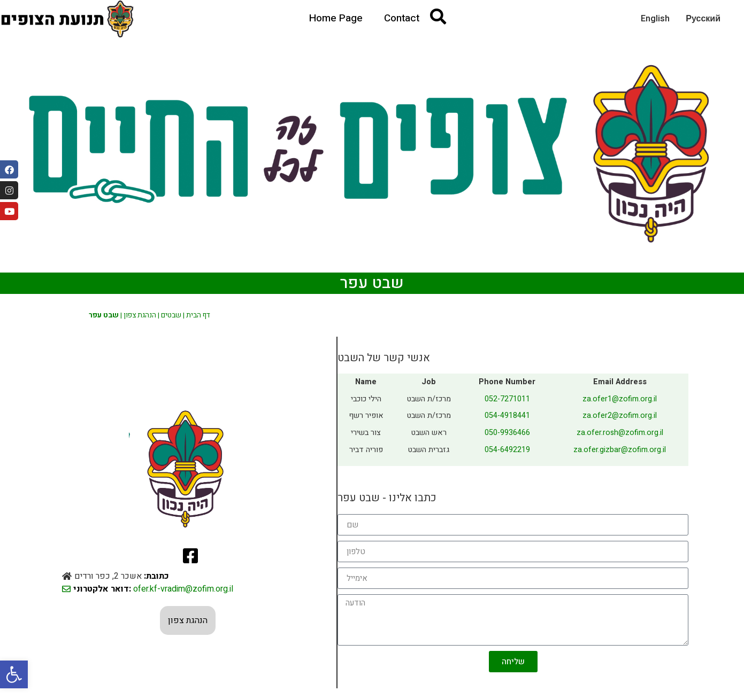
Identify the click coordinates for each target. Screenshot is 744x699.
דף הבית (198, 315)
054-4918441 (507, 415)
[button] (14, 674)
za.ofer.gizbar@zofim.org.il (619, 449)
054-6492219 (507, 449)
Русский (703, 18)
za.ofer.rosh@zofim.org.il (620, 432)
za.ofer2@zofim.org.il (619, 415)
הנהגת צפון (140, 315)
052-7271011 (507, 399)
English (655, 18)
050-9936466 (507, 432)
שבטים (171, 315)
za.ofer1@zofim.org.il (619, 399)
